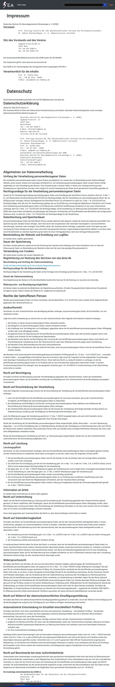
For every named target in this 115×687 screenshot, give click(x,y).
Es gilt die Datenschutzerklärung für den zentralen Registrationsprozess (31, 265)
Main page (21, 5)
